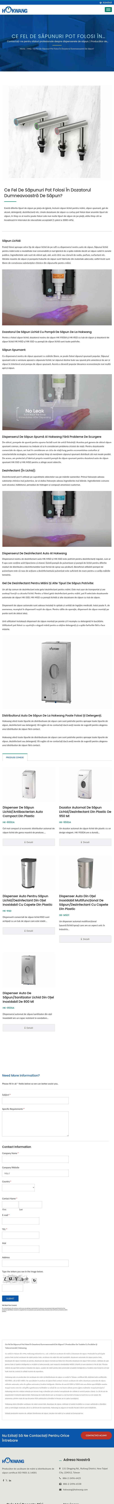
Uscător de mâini (55, 1413)
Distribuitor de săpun (40, 1413)
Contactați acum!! (96, 1435)
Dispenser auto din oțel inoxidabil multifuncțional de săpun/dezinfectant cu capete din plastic (83, 902)
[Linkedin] (10, 1480)
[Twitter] (7, 1480)
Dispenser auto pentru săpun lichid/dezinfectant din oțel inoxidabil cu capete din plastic (27, 900)
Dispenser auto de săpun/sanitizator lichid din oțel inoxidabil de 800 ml (28, 997)
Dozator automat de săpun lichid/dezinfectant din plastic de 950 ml (85, 811)
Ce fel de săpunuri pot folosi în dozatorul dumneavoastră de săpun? (63, 48)
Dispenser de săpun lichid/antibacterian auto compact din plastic (23, 811)
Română (107, 3)
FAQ (29, 48)
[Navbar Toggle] (108, 9)
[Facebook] (3, 1480)
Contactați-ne (78, 1413)
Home (22, 48)
